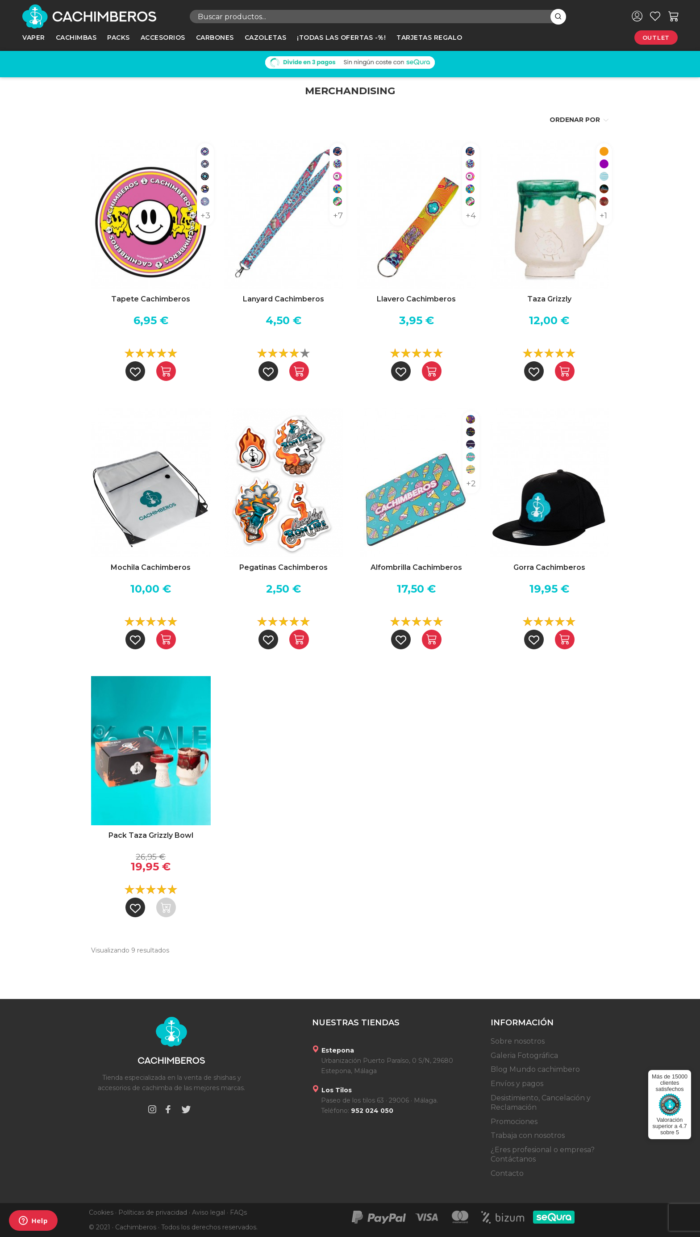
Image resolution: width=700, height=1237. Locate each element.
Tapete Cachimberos (150, 299)
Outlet (656, 37)
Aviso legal (208, 1212)
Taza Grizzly (549, 299)
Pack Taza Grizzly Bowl (150, 835)
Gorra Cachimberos (549, 567)
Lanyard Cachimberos (283, 299)
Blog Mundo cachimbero (535, 1069)
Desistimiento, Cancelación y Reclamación (541, 1103)
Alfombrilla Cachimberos (416, 567)
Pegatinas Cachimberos (283, 567)
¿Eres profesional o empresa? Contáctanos (543, 1154)
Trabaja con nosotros (528, 1135)
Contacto (507, 1173)
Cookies (101, 1212)
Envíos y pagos (517, 1083)
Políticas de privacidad (152, 1212)
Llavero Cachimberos (416, 299)
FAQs (238, 1212)
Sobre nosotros (518, 1041)
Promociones (514, 1121)
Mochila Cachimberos (151, 567)
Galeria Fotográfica (524, 1055)
